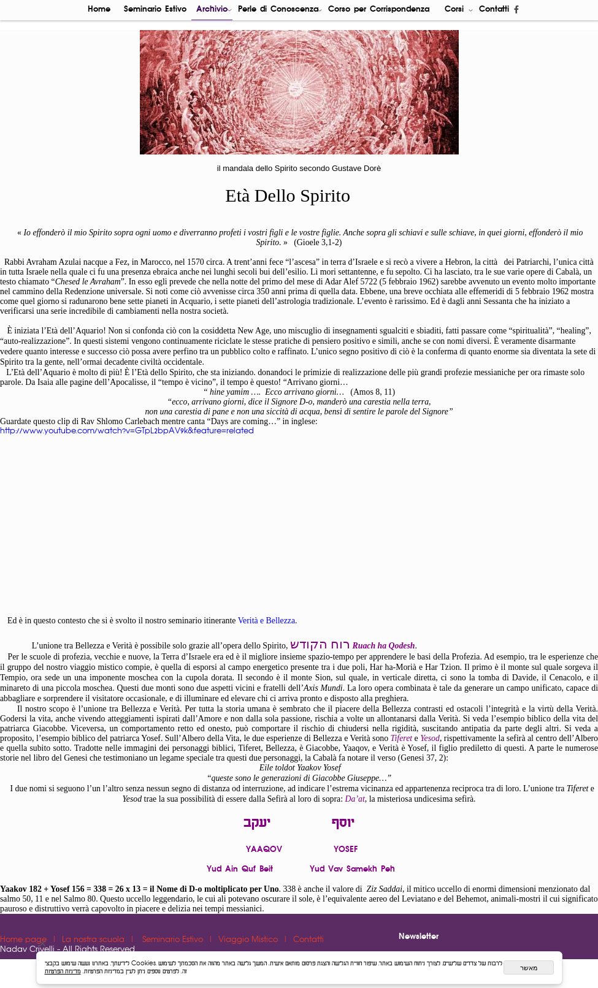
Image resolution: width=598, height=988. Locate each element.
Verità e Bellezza (266, 620)
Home (99, 9)
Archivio (214, 10)
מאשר (528, 967)
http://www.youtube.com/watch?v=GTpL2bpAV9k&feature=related (127, 431)
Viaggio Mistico (249, 939)
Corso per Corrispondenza (378, 9)
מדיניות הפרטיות (63, 971)
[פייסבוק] (516, 10)
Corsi (459, 10)
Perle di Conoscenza (280, 10)
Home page (24, 939)
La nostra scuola (94, 939)
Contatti (494, 9)
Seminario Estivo (155, 9)
